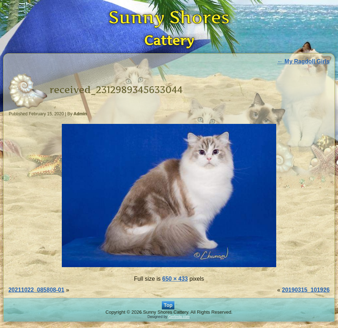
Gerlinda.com (178, 317)
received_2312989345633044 (116, 89)
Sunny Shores (169, 17)
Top (168, 305)
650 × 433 (175, 279)
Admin (80, 113)
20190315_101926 (305, 290)
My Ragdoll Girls (303, 61)
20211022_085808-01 (36, 290)
